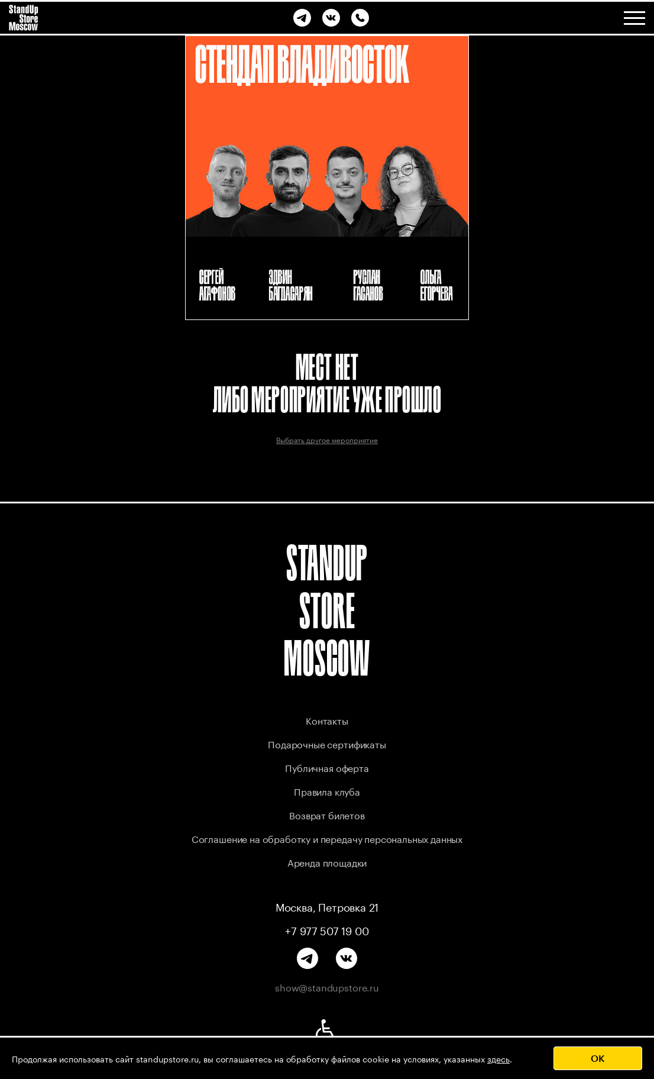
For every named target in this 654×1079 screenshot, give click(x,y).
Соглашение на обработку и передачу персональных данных (327, 838)
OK (598, 1058)
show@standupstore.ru (327, 987)
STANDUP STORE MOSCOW (327, 610)
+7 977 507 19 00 (326, 930)
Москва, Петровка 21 (327, 906)
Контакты (327, 719)
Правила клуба (327, 790)
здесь (498, 1058)
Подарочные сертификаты (327, 743)
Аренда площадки (327, 861)
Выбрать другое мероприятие (327, 439)
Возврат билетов (327, 814)
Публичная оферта (326, 767)
